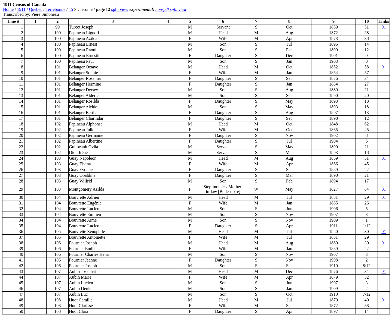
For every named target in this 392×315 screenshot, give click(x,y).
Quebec (35, 9)
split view (119, 9)
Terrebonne (55, 9)
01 (383, 27)
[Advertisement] (357, 9)
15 (71, 9)
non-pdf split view (171, 9)
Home (8, 9)
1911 (21, 9)
